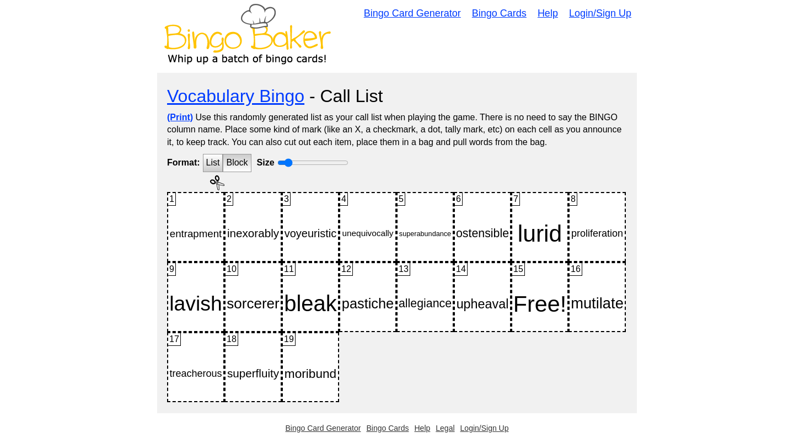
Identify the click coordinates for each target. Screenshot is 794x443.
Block (237, 162)
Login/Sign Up (600, 13)
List (213, 162)
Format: (183, 162)
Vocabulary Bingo (235, 96)
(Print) (180, 117)
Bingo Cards (499, 13)
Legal (445, 428)
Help (548, 13)
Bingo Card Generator (412, 13)
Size (266, 162)
